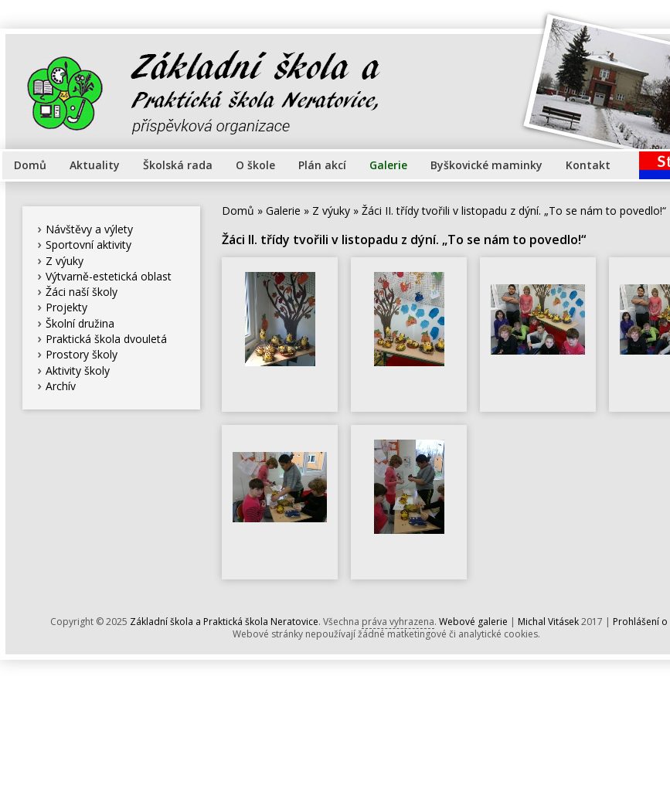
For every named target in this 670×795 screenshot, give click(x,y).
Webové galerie (473, 621)
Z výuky (64, 260)
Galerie (388, 165)
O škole (255, 165)
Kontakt (588, 165)
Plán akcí (322, 165)
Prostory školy (81, 354)
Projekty (66, 307)
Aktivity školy (78, 370)
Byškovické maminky (486, 165)
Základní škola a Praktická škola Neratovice (224, 621)
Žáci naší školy (81, 291)
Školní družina (80, 323)
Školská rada (178, 165)
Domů (30, 165)
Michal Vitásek (548, 621)
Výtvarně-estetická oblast (109, 276)
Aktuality (95, 165)
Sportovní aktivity (88, 244)
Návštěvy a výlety (89, 229)
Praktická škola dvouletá (106, 338)
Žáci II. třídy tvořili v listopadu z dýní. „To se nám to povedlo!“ (514, 210)
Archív (61, 386)
